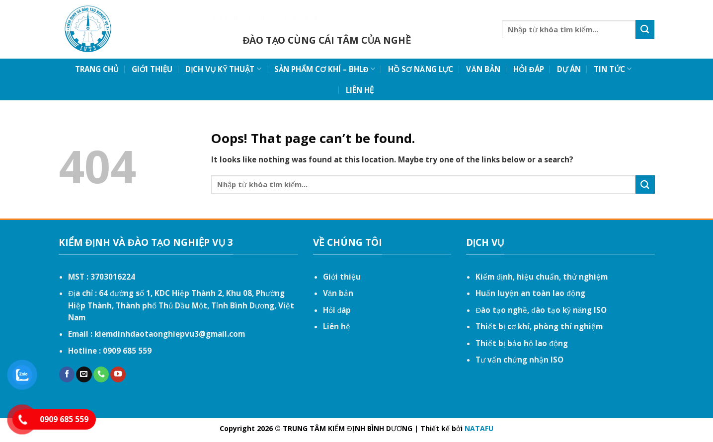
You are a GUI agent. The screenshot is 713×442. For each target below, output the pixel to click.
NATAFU (479, 428)
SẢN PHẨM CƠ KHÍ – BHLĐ (324, 69)
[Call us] (101, 374)
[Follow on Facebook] (67, 374)
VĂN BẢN (483, 69)
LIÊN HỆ (360, 90)
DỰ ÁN (569, 69)
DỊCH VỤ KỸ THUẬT (223, 69)
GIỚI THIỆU (152, 69)
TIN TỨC (613, 69)
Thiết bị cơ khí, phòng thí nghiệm (539, 326)
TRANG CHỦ (97, 69)
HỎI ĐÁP (528, 69)
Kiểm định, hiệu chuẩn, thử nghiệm (541, 277)
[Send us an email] (83, 374)
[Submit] (644, 29)
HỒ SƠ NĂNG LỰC (420, 69)
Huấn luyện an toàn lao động (530, 293)
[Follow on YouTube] (118, 374)
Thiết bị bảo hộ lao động (521, 343)
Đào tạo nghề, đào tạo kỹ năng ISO (541, 310)
